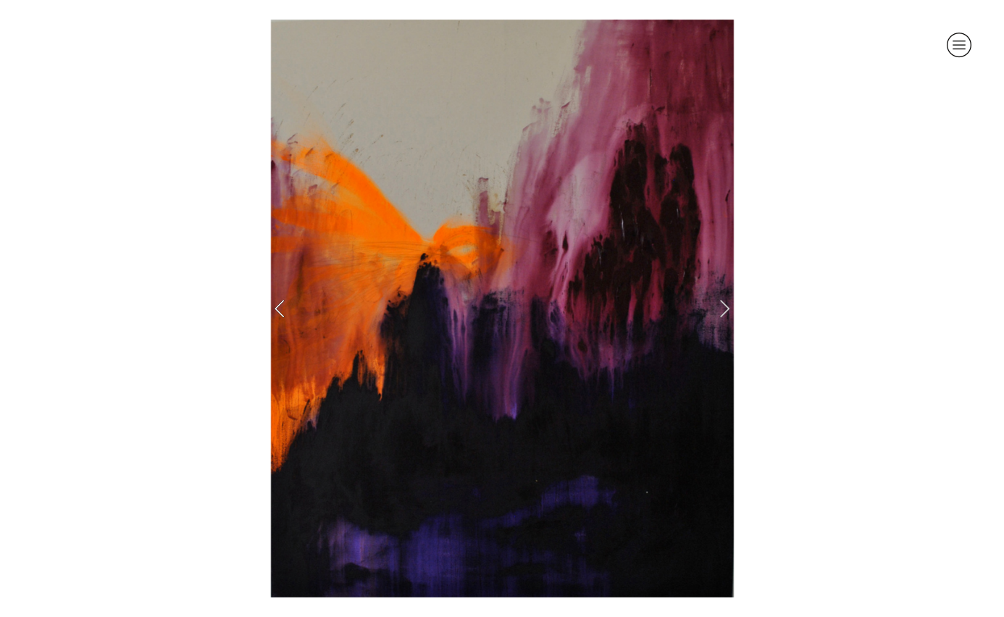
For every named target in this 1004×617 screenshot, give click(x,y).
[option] (502, 308)
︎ (959, 45)
